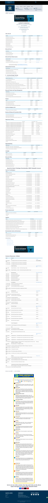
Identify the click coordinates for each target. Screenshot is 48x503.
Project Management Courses (10, 244)
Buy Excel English (38, 59)
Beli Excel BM (37, 61)
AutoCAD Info (38, 290)
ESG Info (37, 326)
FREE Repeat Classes (30, 2)
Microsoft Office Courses (10, 242)
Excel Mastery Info (39, 281)
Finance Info (38, 355)
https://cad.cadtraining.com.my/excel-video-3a (22, 63)
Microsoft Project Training (10, 241)
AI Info (37, 258)
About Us (7, 494)
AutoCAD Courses (9, 238)
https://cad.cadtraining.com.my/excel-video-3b (23, 64)
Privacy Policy (7, 496)
